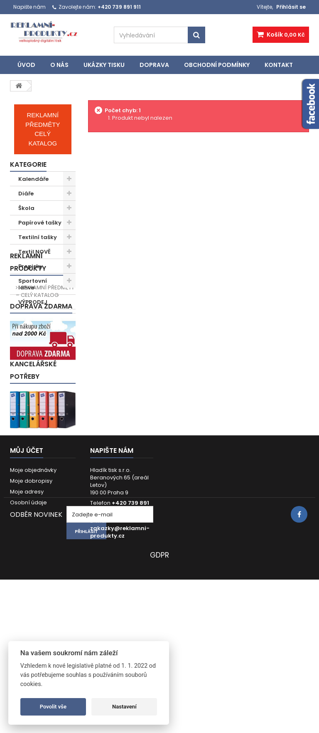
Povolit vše (53, 706)
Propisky (30, 266)
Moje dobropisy (31, 585)
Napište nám (29, 6)
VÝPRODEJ (32, 302)
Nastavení (124, 706)
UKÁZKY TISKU (104, 65)
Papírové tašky (39, 223)
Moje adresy (27, 596)
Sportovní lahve (32, 284)
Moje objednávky (33, 574)
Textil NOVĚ (34, 252)
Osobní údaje (28, 607)
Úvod (26, 65)
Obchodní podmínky (217, 65)
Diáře (26, 193)
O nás (59, 65)
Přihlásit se (291, 6)
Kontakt (279, 65)
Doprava (154, 65)
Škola (26, 208)
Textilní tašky (37, 237)
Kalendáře (33, 179)
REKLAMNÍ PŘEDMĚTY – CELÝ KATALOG (45, 359)
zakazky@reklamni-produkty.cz (120, 636)
